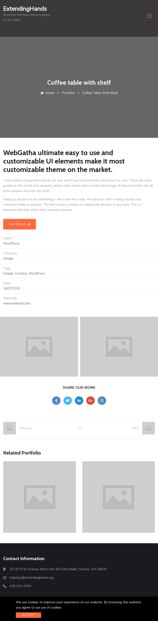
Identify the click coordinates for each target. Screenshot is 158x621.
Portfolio (68, 88)
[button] (149, 15)
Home (47, 88)
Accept (28, 615)
